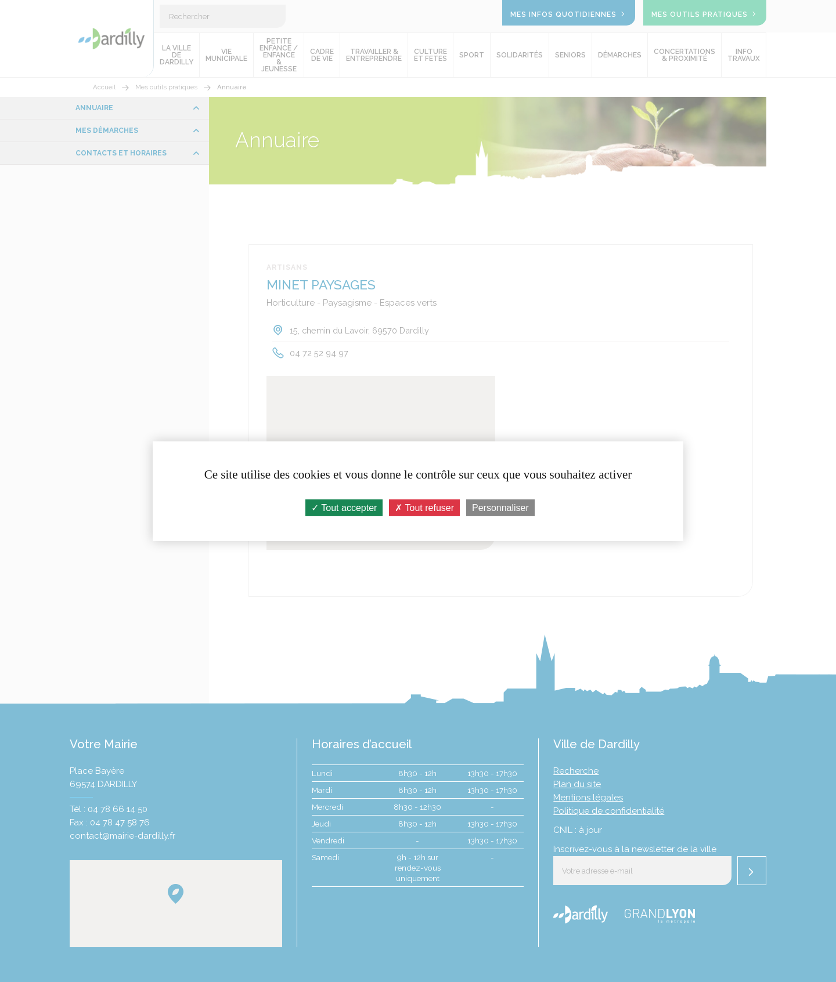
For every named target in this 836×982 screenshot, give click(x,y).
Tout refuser (424, 507)
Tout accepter (344, 507)
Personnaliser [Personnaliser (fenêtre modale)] (500, 507)
